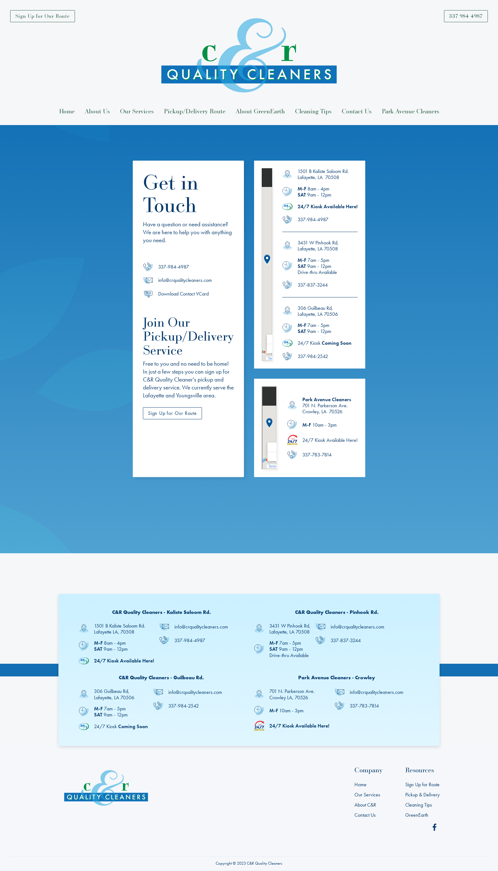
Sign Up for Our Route (42, 16)
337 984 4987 (466, 16)
